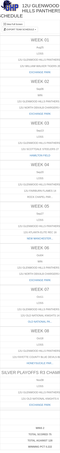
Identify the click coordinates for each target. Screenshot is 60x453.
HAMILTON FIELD (40, 155)
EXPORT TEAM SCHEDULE (20, 29)
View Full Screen (13, 24)
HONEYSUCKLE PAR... (40, 363)
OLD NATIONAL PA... (40, 321)
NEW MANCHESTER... (40, 238)
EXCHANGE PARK (40, 72)
